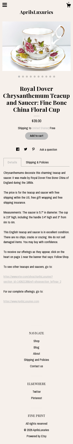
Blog (36, 347)
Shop (36, 341)
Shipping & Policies (37, 162)
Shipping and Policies (36, 360)
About (36, 353)
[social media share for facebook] (18, 149)
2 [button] (23, 77)
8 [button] (46, 77)
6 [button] (39, 77)
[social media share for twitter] (26, 149)
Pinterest (36, 398)
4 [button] (31, 77)
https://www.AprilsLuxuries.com (21, 301)
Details (12, 162)
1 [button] (19, 77)
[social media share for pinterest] (34, 149)
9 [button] (50, 77)
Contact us (36, 366)
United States (40, 128)
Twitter (37, 391)
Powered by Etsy (37, 436)
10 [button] (54, 77)
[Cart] (68, 6)
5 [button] (35, 77)
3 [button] (27, 77)
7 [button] (42, 77)
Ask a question (48, 149)
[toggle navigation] (4, 5)
